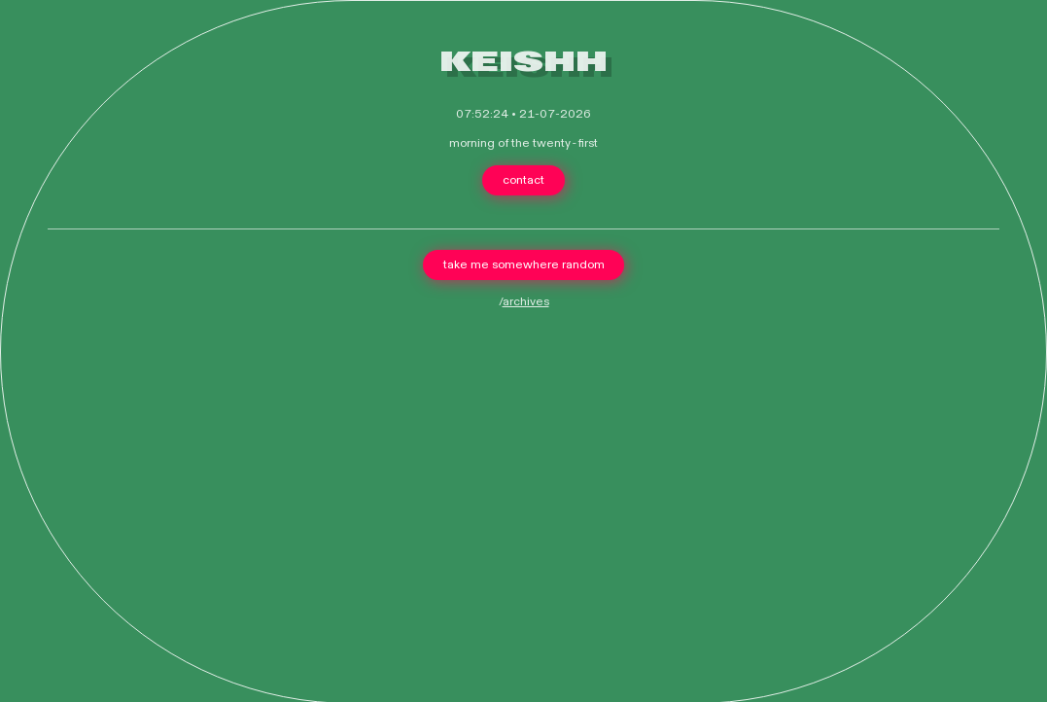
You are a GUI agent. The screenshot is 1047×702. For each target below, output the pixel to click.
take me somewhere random (524, 264)
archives (526, 301)
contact (523, 180)
